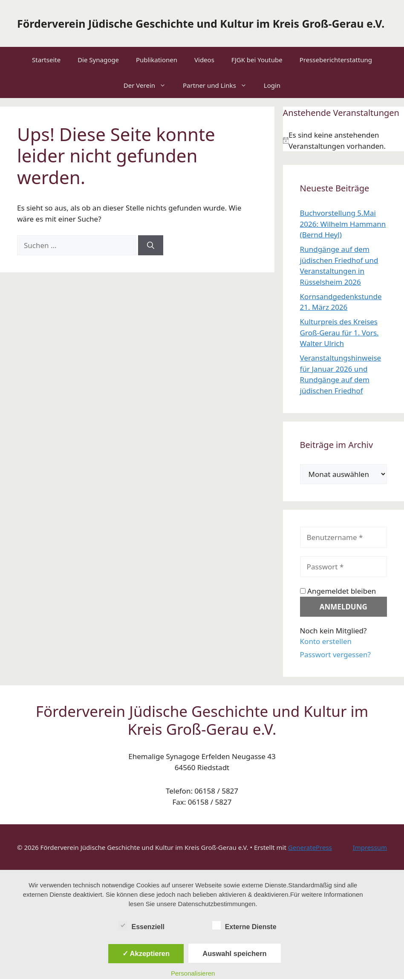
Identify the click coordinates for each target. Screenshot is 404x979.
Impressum (370, 847)
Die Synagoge (98, 59)
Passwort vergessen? (335, 654)
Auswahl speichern (234, 953)
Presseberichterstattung (336, 59)
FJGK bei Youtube (257, 59)
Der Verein (149, 85)
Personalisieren (193, 973)
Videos (204, 59)
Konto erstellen (326, 641)
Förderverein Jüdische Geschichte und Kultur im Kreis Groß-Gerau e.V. (200, 23)
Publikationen (156, 59)
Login (272, 85)
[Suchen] (150, 245)
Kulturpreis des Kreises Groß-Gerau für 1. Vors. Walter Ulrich (339, 332)
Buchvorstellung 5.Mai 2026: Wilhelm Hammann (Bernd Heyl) (343, 224)
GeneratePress (310, 847)
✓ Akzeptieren (146, 953)
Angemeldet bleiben (338, 591)
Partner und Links (219, 85)
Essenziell (141, 925)
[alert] (343, 140)
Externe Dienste (244, 925)
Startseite (46, 59)
